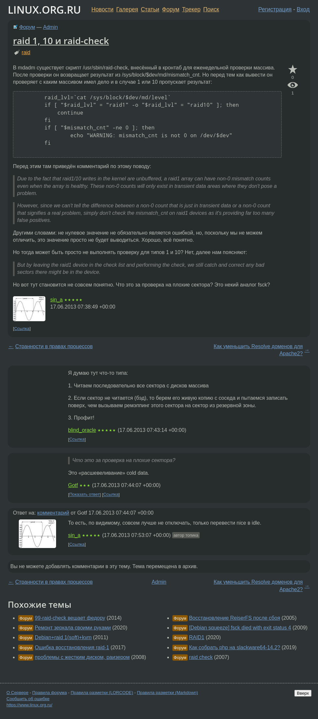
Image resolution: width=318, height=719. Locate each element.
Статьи (150, 9)
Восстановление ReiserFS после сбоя (234, 618)
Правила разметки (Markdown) (167, 692)
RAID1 (196, 637)
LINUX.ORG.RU (44, 10)
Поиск (211, 9)
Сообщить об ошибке (28, 698)
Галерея (127, 9)
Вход (303, 9)
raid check (201, 657)
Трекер (191, 9)
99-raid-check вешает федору (70, 618)
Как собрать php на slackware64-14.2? (234, 647)
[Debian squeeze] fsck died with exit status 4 (240, 627)
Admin (50, 27)
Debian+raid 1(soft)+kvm (63, 637)
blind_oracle (82, 430)
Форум (170, 9)
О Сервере (17, 692)
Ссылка (21, 328)
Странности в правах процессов (54, 346)
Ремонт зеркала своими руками (73, 627)
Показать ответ (84, 494)
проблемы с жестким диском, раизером (82, 657)
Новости (102, 9)
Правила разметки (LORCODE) (102, 692)
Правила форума (49, 692)
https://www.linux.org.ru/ (29, 704)
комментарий (53, 513)
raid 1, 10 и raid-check (61, 40)
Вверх (303, 693)
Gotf (73, 485)
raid (26, 52)
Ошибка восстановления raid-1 (72, 647)
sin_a (56, 299)
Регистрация (275, 9)
